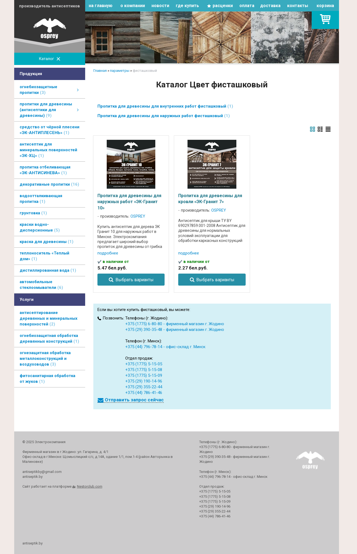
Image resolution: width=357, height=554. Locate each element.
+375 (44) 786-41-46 (143, 392)
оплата (246, 5)
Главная (100, 71)
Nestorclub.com (89, 486)
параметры (119, 71)
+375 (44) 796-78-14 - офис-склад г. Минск (165, 346)
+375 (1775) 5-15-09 (143, 375)
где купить (187, 5)
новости (160, 5)
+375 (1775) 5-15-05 (143, 364)
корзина (325, 5)
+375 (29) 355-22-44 (143, 386)
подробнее (107, 253)
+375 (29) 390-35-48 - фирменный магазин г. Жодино (174, 329)
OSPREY (137, 216)
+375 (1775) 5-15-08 (143, 369)
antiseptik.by (32, 543)
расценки (223, 5)
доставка (270, 5)
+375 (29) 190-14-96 (143, 381)
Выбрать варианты (134, 279)
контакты (297, 5)
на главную (100, 5)
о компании (132, 5)
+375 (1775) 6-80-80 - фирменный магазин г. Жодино (174, 323)
